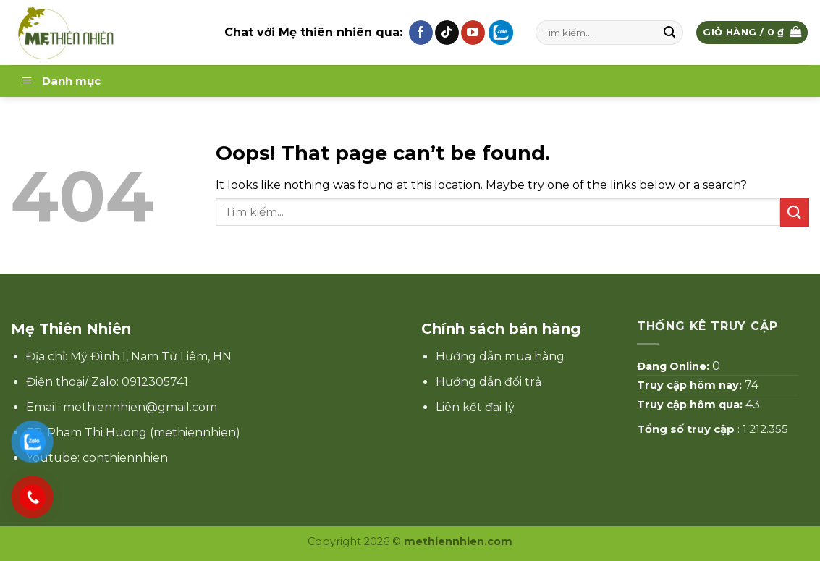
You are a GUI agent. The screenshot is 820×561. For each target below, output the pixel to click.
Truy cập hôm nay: (691, 385)
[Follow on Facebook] (421, 32)
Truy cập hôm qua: (691, 404)
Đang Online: (674, 366)
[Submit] (670, 32)
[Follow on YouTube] (473, 32)
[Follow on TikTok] (447, 32)
